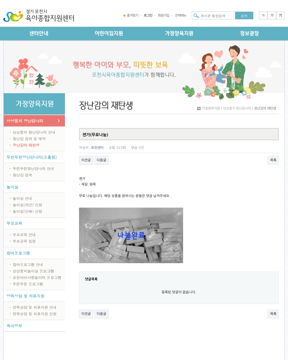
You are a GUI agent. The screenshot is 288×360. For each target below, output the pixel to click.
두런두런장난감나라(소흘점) (31, 157)
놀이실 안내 (22, 198)
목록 (273, 160)
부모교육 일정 (24, 241)
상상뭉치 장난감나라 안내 (34, 132)
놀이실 (12, 187)
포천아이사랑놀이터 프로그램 (37, 277)
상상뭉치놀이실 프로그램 (33, 271)
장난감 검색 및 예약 (29, 138)
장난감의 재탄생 (26, 145)
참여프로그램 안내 (28, 264)
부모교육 (14, 223)
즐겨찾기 (132, 15)
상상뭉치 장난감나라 (24, 121)
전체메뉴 (180, 15)
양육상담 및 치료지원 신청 (35, 313)
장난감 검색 (22, 175)
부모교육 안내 (24, 234)
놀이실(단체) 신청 (27, 211)
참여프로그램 (18, 253)
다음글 (101, 160)
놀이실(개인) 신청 (27, 204)
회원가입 (163, 15)
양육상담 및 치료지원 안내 (35, 307)
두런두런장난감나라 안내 (33, 168)
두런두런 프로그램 (28, 284)
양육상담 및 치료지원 (25, 296)
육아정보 (14, 325)
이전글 (86, 160)
